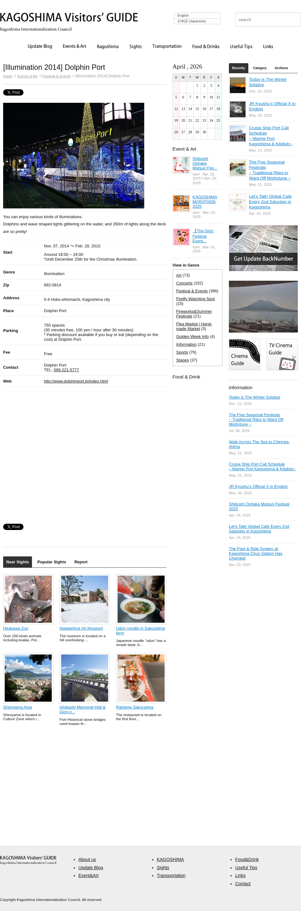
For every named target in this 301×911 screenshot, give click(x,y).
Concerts (184, 283)
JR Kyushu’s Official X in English (258, 486)
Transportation (167, 46)
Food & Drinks (206, 46)
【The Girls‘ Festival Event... (203, 236)
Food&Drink (247, 859)
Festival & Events (56, 76)
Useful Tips (241, 46)
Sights (135, 46)
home (7, 76)
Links (268, 46)
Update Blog (40, 46)
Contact (243, 883)
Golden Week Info (192, 336)
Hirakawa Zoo (15, 628)
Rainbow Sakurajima (134, 707)
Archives (281, 68)
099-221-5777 (66, 369)
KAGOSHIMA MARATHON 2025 (205, 202)
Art (179, 275)
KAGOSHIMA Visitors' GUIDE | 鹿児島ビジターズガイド (69, 18)
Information (186, 344)
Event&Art (88, 875)
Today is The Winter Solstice (254, 397)
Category (260, 68)
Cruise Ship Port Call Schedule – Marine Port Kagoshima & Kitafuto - (262, 466)
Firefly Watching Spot (195, 298)
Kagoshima (108, 46)
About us (87, 859)
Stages (182, 360)
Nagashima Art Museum (81, 628)
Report (80, 562)
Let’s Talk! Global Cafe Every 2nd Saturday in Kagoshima (270, 201)
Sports (182, 352)
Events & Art (74, 46)
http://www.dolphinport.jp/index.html (76, 381)
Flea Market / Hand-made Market (194, 326)
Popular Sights (51, 562)
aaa (28, 860)
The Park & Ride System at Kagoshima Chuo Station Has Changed (256, 553)
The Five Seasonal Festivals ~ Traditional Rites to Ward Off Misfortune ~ (256, 419)
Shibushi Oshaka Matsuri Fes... (205, 163)
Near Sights (17, 562)
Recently (238, 68)
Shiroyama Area (17, 707)
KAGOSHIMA (170, 859)
